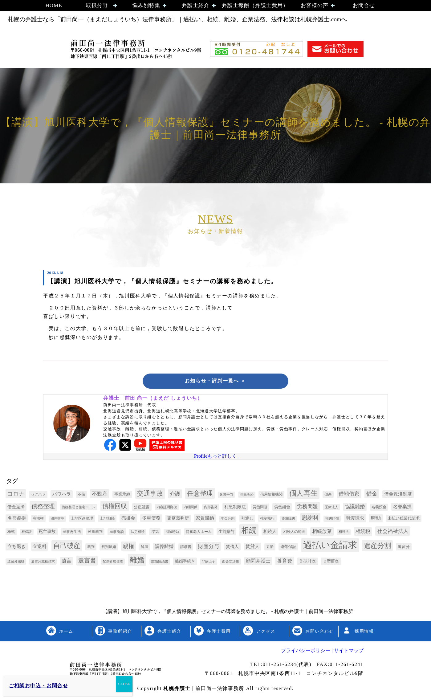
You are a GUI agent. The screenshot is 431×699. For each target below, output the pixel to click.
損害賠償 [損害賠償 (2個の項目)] (332, 519)
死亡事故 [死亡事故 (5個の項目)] (47, 532)
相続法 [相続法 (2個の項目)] (344, 533)
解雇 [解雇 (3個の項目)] (144, 548)
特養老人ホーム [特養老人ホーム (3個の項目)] (199, 533)
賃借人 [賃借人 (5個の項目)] (232, 548)
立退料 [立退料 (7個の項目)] (40, 547)
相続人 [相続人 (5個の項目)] (269, 532)
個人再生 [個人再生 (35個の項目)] (303, 494)
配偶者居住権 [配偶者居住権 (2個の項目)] (113, 562)
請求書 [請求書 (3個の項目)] (185, 548)
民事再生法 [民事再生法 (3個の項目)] (72, 533)
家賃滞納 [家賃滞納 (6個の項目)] (205, 519)
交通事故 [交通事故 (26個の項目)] (150, 494)
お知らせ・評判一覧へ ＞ (215, 381)
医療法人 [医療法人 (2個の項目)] (331, 508)
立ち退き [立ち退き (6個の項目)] (16, 547)
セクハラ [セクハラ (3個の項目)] (38, 495)
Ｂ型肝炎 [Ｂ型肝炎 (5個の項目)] (307, 562)
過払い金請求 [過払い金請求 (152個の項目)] (330, 546)
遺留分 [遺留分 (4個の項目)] (404, 548)
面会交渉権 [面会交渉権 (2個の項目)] (230, 562)
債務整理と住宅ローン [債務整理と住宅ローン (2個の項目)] (79, 508)
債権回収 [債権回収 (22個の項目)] (114, 507)
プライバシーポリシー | (306, 651)
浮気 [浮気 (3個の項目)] (155, 533)
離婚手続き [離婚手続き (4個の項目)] (185, 562)
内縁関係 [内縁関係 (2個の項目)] (190, 508)
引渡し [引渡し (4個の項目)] (247, 519)
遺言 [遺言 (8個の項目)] (66, 562)
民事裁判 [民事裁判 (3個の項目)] (95, 533)
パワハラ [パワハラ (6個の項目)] (61, 495)
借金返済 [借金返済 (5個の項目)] (16, 508)
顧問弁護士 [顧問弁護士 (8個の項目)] (258, 562)
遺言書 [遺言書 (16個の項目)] (87, 561)
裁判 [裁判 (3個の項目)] (91, 548)
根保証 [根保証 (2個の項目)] (27, 533)
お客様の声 (314, 5)
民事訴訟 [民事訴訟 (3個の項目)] (116, 533)
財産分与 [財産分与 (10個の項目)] (208, 547)
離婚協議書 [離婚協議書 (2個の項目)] (159, 562)
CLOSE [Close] (124, 684)
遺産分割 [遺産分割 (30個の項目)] (377, 547)
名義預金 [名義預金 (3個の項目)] (379, 508)
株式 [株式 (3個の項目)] (11, 533)
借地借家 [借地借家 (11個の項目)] (349, 495)
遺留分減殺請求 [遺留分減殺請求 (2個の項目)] (43, 562)
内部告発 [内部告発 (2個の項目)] (211, 508)
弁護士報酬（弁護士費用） (255, 5)
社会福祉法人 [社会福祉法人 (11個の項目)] (393, 532)
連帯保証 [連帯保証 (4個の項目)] (288, 548)
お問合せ (364, 5)
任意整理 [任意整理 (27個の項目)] (200, 494)
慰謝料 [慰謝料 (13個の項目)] (310, 519)
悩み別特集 (146, 5)
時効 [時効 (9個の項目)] (376, 519)
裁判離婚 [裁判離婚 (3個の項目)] (108, 548)
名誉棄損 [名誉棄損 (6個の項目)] (402, 507)
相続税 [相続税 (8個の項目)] (363, 532)
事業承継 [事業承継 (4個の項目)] (122, 495)
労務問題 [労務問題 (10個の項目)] (307, 508)
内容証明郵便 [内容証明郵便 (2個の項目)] (167, 508)
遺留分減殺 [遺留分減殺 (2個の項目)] (15, 562)
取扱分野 (97, 5)
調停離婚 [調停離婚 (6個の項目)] (164, 547)
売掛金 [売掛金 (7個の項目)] (128, 519)
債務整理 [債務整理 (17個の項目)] (43, 507)
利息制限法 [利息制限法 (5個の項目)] (235, 508)
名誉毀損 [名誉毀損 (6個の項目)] (16, 519)
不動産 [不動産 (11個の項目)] (100, 495)
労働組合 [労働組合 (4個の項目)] (282, 508)
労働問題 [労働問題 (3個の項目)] (260, 508)
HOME (53, 5)
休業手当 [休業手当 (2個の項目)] (226, 495)
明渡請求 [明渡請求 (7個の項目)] (355, 519)
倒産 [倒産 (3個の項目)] (328, 495)
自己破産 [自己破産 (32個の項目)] (66, 547)
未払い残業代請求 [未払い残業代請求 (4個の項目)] (404, 519)
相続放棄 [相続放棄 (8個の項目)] (322, 532)
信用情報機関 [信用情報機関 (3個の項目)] (271, 495)
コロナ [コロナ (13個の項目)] (15, 495)
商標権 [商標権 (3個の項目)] (38, 519)
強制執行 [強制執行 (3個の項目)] (267, 519)
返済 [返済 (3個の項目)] (270, 548)
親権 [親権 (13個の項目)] (128, 547)
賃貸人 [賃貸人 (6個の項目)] (252, 547)
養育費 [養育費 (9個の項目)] (284, 562)
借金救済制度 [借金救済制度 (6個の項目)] (398, 495)
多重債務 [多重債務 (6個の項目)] (151, 519)
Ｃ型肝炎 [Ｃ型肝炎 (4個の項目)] (331, 562)
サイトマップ (348, 651)
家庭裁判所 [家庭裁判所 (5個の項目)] (178, 519)
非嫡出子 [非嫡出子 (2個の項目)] (208, 562)
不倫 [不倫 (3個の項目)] (81, 495)
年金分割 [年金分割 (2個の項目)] (227, 519)
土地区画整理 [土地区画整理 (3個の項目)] (82, 519)
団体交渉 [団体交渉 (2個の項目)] (57, 519)
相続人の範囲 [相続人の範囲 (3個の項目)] (294, 533)
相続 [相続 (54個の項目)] (249, 531)
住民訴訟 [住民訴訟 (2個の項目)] (247, 495)
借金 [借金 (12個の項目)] (371, 495)
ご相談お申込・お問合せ (38, 685)
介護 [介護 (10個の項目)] (175, 495)
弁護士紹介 (195, 5)
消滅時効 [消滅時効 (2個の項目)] (172, 533)
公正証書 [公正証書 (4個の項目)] (142, 508)
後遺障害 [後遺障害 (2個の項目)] (288, 519)
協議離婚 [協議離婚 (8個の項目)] (355, 507)
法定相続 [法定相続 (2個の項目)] (137, 533)
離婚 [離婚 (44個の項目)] (137, 561)
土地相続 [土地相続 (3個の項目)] (107, 519)
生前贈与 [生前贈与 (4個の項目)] (226, 532)
